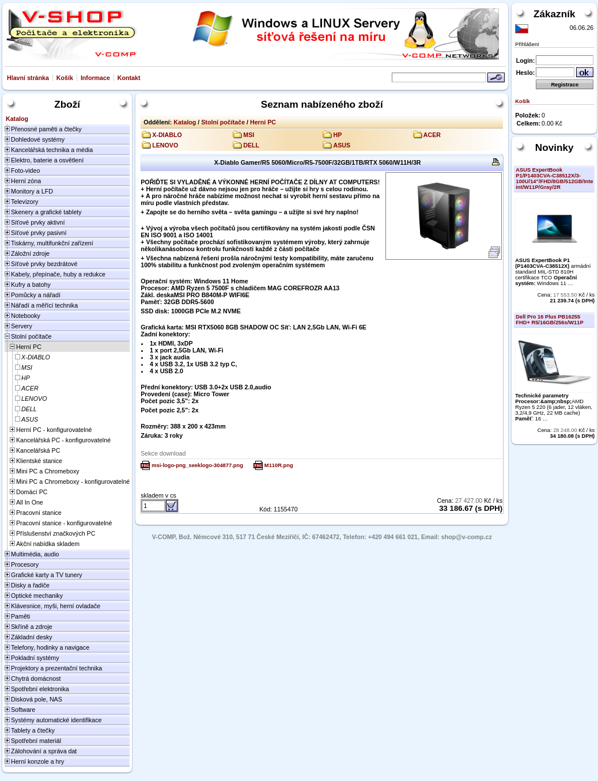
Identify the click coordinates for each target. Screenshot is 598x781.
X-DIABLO (167, 134)
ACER (432, 134)
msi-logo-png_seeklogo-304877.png (197, 465)
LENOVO (165, 145)
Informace (95, 77)
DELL (251, 145)
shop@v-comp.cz (466, 536)
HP (337, 134)
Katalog (184, 122)
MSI (248, 134)
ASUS (341, 145)
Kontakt (129, 77)
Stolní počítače (223, 122)
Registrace (564, 85)
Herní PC (263, 122)
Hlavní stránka (28, 77)
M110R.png (278, 465)
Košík (64, 77)
